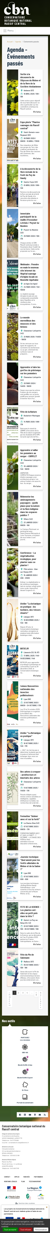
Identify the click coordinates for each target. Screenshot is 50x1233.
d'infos (37, 112)
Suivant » (40, 1000)
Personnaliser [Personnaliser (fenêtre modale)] (41, 1229)
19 (36, 994)
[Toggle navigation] (8, 30)
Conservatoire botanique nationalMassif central (18, 20)
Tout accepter (10, 1229)
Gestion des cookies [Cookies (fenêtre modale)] (25, 1203)
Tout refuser (25, 1229)
